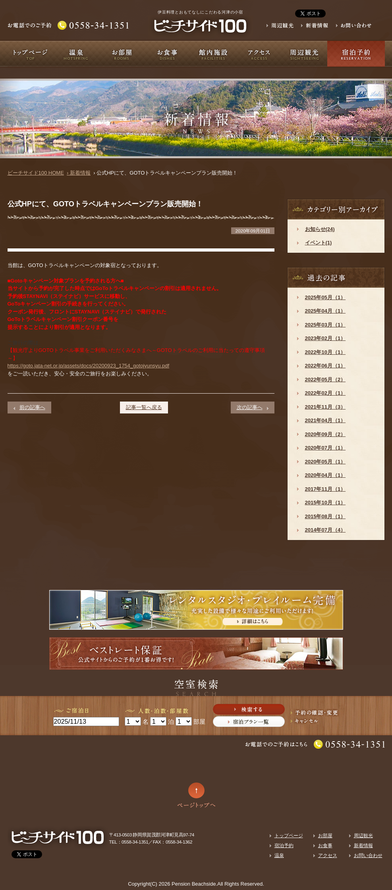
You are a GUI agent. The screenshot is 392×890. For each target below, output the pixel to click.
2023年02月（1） (325, 338)
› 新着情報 (79, 173)
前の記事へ (32, 407)
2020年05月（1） (325, 462)
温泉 (76, 54)
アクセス (259, 54)
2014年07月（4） (325, 530)
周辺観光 (304, 54)
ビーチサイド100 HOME (36, 173)
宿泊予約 (356, 54)
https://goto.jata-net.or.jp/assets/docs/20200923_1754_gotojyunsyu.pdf (89, 366)
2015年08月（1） (325, 516)
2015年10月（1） (325, 503)
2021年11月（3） (325, 407)
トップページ (30, 54)
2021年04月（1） (325, 420)
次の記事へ (250, 407)
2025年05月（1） (325, 297)
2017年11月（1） (325, 489)
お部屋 (122, 54)
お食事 (167, 54)
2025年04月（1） (325, 311)
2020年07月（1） (325, 448)
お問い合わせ (368, 855)
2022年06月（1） (325, 366)
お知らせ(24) (320, 229)
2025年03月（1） (325, 325)
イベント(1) (318, 243)
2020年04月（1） (325, 475)
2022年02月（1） (325, 393)
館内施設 (213, 54)
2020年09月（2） (325, 434)
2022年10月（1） (325, 352)
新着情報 (363, 845)
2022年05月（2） (325, 380)
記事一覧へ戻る (144, 407)
